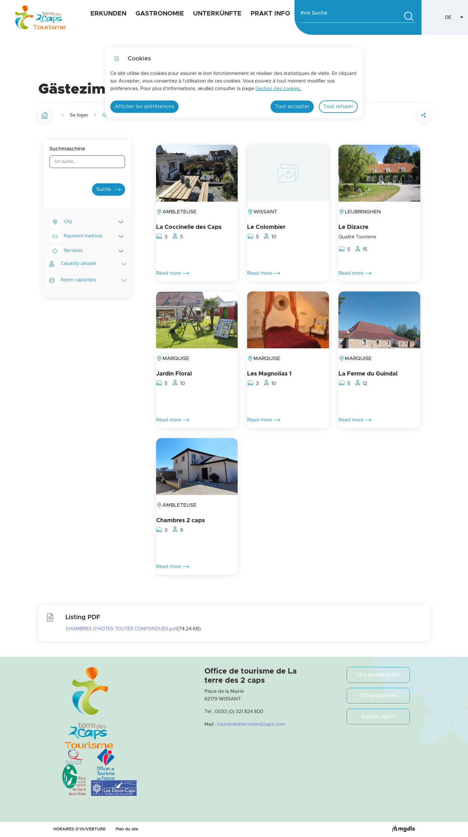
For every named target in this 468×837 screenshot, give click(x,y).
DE (456, 19)
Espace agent (378, 716)
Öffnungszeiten (378, 695)
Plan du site (127, 829)
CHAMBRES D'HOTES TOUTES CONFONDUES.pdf (121, 628)
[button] (388, 115)
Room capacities (93, 280)
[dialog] (234, 82)
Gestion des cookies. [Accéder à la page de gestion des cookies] (278, 88)
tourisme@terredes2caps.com (251, 724)
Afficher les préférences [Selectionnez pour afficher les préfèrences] (144, 106)
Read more (172, 273)
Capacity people (93, 263)
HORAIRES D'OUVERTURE (79, 829)
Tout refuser (338, 106)
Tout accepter (292, 106)
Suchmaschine (67, 148)
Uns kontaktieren (378, 674)
